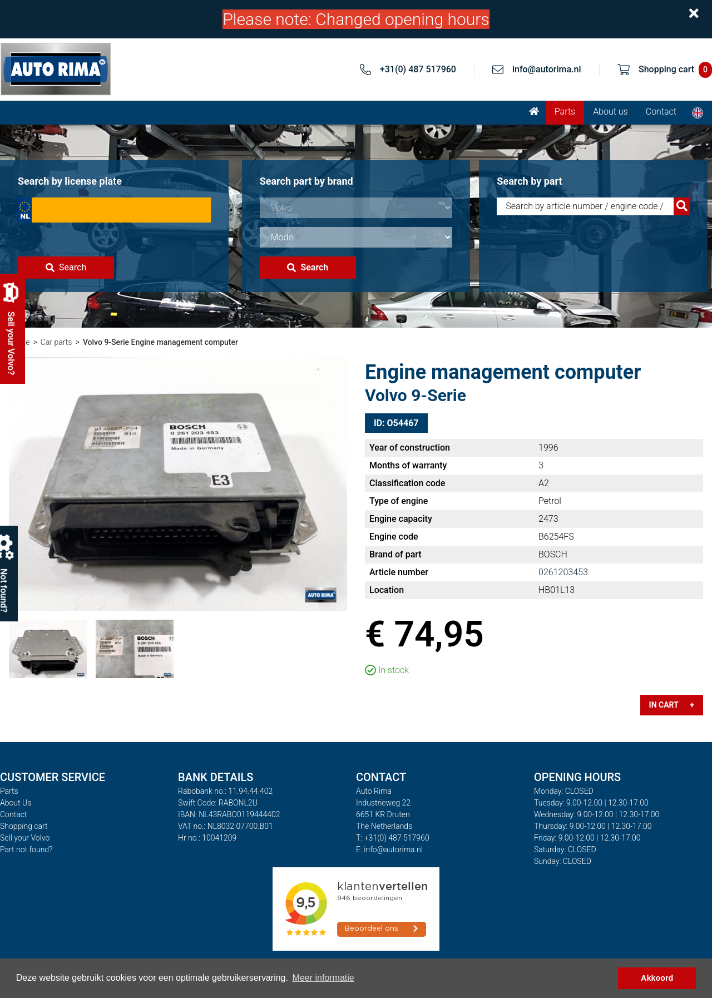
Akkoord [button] (657, 978)
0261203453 (563, 572)
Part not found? (26, 849)
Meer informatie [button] (323, 977)
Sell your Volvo (25, 837)
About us (610, 111)
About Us (15, 802)
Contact (661, 111)
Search (66, 267)
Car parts (56, 342)
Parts (565, 111)
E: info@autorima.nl (389, 849)
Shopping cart (24, 826)
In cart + (671, 704)
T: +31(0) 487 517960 (392, 837)
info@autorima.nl (546, 69)
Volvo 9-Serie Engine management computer (160, 342)
